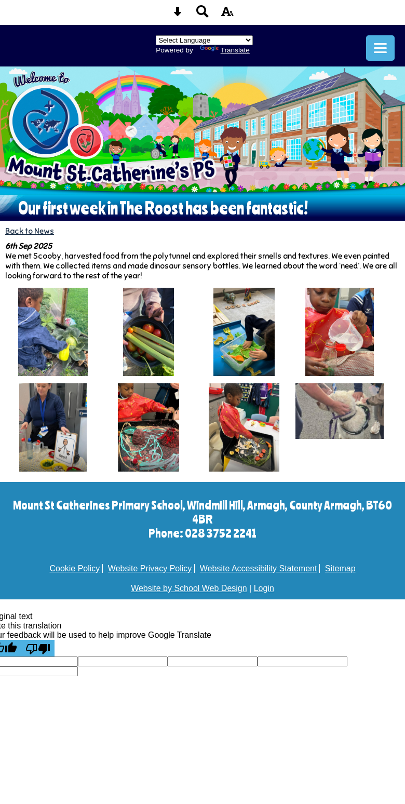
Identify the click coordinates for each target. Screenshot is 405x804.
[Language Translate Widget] (204, 40)
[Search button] (202, 14)
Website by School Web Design (189, 588)
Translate (225, 50)
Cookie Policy (74, 568)
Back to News (29, 231)
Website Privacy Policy (150, 568)
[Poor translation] (38, 648)
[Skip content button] (177, 14)
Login (264, 588)
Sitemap (340, 568)
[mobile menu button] (380, 48)
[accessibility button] (227, 14)
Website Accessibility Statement (258, 568)
